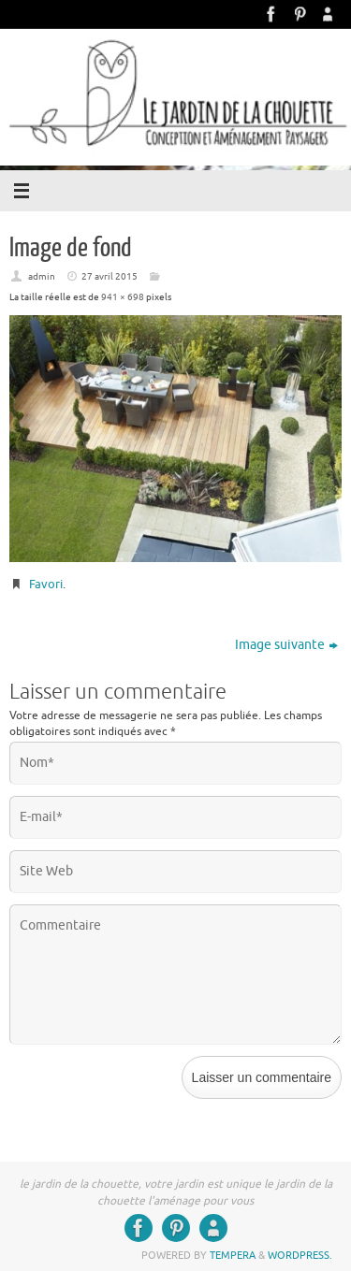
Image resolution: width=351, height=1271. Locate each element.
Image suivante (286, 645)
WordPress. (300, 1255)
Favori (46, 584)
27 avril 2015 (109, 276)
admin (41, 276)
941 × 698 (122, 297)
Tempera (233, 1255)
